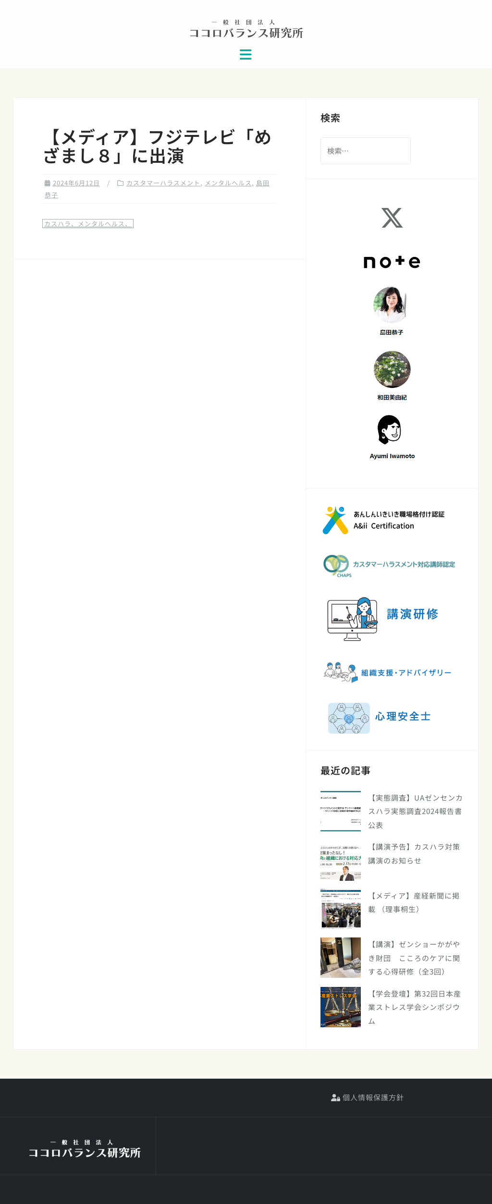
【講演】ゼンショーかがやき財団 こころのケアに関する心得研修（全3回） (414, 957)
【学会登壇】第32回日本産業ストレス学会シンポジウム (414, 1007)
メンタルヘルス (228, 182)
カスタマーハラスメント (163, 182)
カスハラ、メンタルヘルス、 (88, 223)
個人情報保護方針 (367, 1097)
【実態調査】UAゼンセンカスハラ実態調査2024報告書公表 (415, 811)
